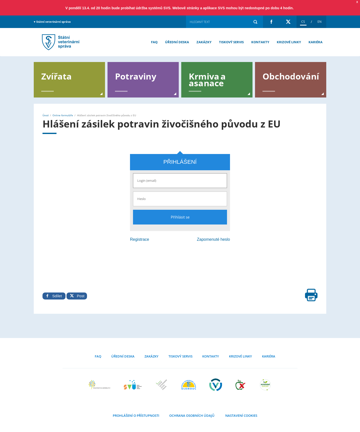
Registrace (139, 239)
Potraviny (135, 76)
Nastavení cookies (240, 415)
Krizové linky (289, 42)
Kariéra (315, 42)
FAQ (154, 42)
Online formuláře (62, 115)
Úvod (45, 115)
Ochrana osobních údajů (191, 415)
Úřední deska (177, 42)
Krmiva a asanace (207, 79)
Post (76, 296)
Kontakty (260, 42)
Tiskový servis (231, 42)
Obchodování (290, 76)
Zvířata (56, 76)
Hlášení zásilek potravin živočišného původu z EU (60, 42)
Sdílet (54, 296)
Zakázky (204, 42)
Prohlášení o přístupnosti (136, 415)
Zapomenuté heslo (213, 239)
